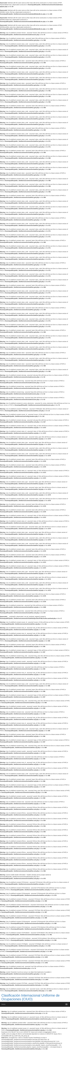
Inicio (3, 1004)
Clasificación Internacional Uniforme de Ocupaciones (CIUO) (30, 997)
